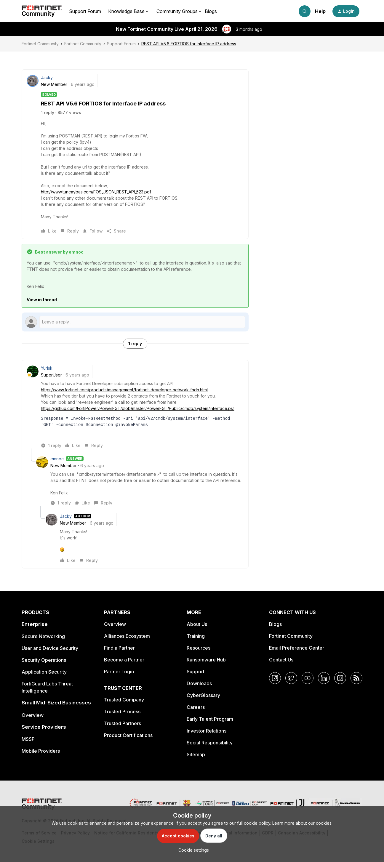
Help (320, 11)
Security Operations (44, 660)
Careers (196, 707)
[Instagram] (340, 678)
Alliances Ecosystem (127, 636)
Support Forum (85, 11)
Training (196, 636)
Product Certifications (128, 735)
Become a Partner (124, 660)
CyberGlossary (203, 695)
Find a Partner (119, 648)
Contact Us (281, 660)
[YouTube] (307, 678)
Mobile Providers (41, 751)
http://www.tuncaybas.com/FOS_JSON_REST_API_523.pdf (96, 191)
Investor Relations (206, 731)
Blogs (211, 11)
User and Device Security (50, 648)
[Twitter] (291, 678)
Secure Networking (43, 636)
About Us (197, 624)
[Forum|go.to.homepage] (42, 11)
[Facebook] (275, 678)
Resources (198, 648)
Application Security (44, 672)
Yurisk (46, 368)
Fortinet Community (40, 43)
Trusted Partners (122, 723)
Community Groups (177, 11)
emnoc (57, 458)
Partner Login (119, 671)
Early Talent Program (210, 719)
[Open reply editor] (135, 322)
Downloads (199, 683)
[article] (135, 406)
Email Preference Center (296, 648)
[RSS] (356, 678)
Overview (33, 715)
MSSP (28, 739)
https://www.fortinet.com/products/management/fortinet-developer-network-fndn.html (124, 389)
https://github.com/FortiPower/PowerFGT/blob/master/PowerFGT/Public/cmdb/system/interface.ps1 (137, 408)
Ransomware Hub (206, 660)
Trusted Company (124, 700)
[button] (345, 11)
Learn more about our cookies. (302, 823)
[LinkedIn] (324, 678)
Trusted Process (122, 711)
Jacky (47, 77)
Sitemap (196, 754)
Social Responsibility (210, 743)
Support (195, 671)
